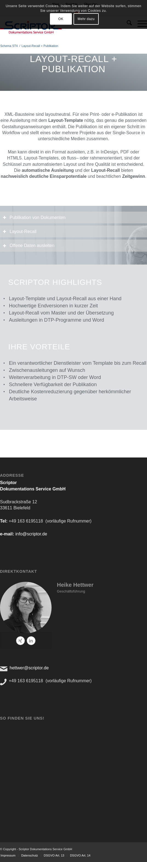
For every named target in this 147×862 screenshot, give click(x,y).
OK (60, 19)
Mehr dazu (86, 19)
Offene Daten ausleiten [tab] (28, 245)
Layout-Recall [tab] (19, 231)
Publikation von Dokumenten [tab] (34, 217)
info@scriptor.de (31, 534)
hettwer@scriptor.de (29, 668)
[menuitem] (29, 855)
